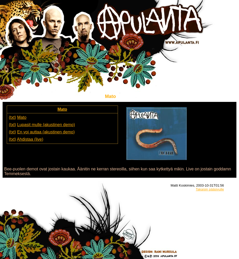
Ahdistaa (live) (30, 139)
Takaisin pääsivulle (210, 189)
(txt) (12, 117)
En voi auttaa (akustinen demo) (46, 132)
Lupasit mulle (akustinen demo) (46, 124)
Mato (62, 109)
